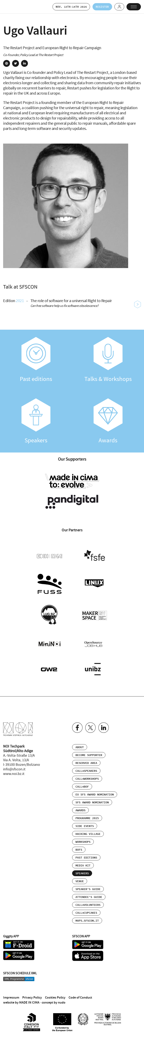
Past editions (36, 360)
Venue (79, 880)
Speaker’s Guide (87, 888)
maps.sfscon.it (87, 919)
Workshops (82, 840)
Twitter (90, 726)
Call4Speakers (86, 769)
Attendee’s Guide (88, 896)
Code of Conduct (80, 996)
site (6, 63)
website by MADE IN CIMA (21, 1001)
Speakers (36, 421)
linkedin (24, 63)
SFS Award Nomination (92, 801)
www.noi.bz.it (13, 772)
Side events (84, 825)
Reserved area (86, 762)
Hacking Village (87, 833)
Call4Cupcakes (86, 911)
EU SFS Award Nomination (94, 793)
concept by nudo (53, 1001)
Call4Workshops (87, 777)
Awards (108, 421)
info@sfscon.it (14, 768)
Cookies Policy (55, 996)
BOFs (78, 848)
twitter (15, 63)
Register (101, 7)
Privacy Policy (32, 996)
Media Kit (82, 864)
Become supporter (88, 754)
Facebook (77, 726)
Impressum (11, 996)
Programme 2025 (87, 817)
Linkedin (103, 726)
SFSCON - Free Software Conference (13, 7)
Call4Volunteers (87, 903)
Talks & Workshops (108, 360)
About (79, 746)
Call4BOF (82, 785)
